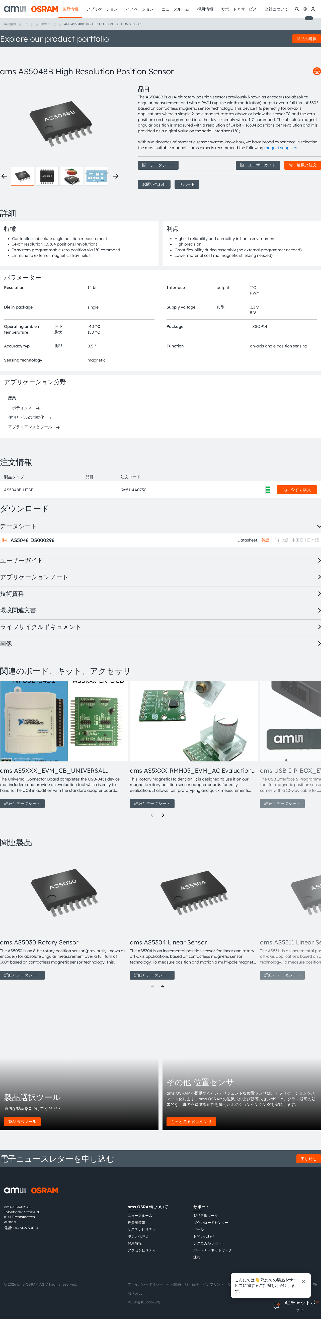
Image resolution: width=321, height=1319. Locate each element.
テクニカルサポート (209, 1243)
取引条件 (192, 1284)
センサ (28, 24)
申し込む (309, 1158)
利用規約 (174, 1284)
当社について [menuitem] (277, 9)
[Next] (162, 815)
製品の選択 (307, 38)
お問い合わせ (154, 184)
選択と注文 (303, 164)
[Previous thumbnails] (4, 176)
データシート (158, 164)
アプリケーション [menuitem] (102, 9)
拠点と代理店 (138, 1236)
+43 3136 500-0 (25, 1228)
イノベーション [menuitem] (139, 9)
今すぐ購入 (297, 489)
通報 (196, 1257)
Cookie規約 (237, 1284)
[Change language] (305, 9)
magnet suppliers (280, 147)
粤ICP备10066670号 (144, 1302)
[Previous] (152, 815)
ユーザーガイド (258, 164)
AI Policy (135, 1293)
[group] (63, 744)
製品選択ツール (22, 1121)
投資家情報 (136, 1222)
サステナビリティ (142, 1229)
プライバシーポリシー (145, 1284)
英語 (265, 540)
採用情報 (135, 1243)
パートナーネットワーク (212, 1250)
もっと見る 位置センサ (191, 1121)
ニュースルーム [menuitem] (175, 9)
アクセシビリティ (142, 1250)
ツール (198, 1229)
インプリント (213, 1284)
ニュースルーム (140, 1215)
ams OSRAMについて (148, 1206)
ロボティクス (20, 407)
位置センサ (48, 24)
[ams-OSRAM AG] (31, 9)
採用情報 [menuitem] (205, 9)
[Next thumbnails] (116, 176)
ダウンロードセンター (210, 1222)
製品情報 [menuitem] (70, 9)
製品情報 (10, 24)
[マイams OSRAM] (313, 9)
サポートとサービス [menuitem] (239, 9)
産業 (12, 397)
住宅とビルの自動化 (26, 417)
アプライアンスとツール (30, 426)
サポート (187, 184)
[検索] (297, 9)
